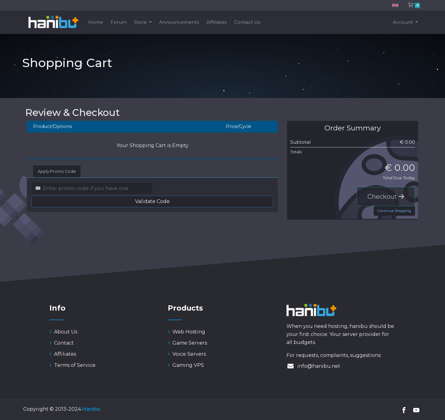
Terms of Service (72, 365)
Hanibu (91, 409)
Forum (119, 22)
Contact (61, 343)
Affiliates (216, 22)
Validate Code (152, 201)
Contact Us (247, 22)
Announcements (179, 22)
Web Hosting (186, 332)
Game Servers (187, 343)
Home (95, 22)
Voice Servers (187, 354)
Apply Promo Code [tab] (57, 171)
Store (141, 22)
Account (403, 22)
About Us (63, 332)
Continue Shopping (394, 211)
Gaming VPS (186, 365)
